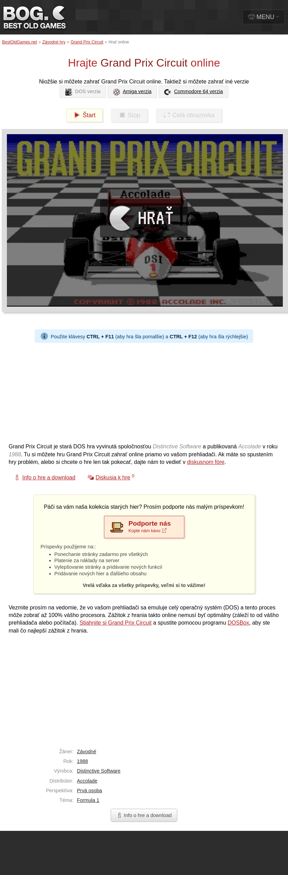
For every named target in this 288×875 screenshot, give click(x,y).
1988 (82, 761)
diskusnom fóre (206, 462)
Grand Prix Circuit (87, 42)
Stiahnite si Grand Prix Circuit (115, 623)
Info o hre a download (143, 815)
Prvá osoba (89, 790)
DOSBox (238, 623)
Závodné (86, 751)
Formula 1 (88, 800)
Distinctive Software (98, 771)
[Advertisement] (94, 391)
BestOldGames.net (19, 42)
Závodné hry (54, 42)
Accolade (87, 781)
